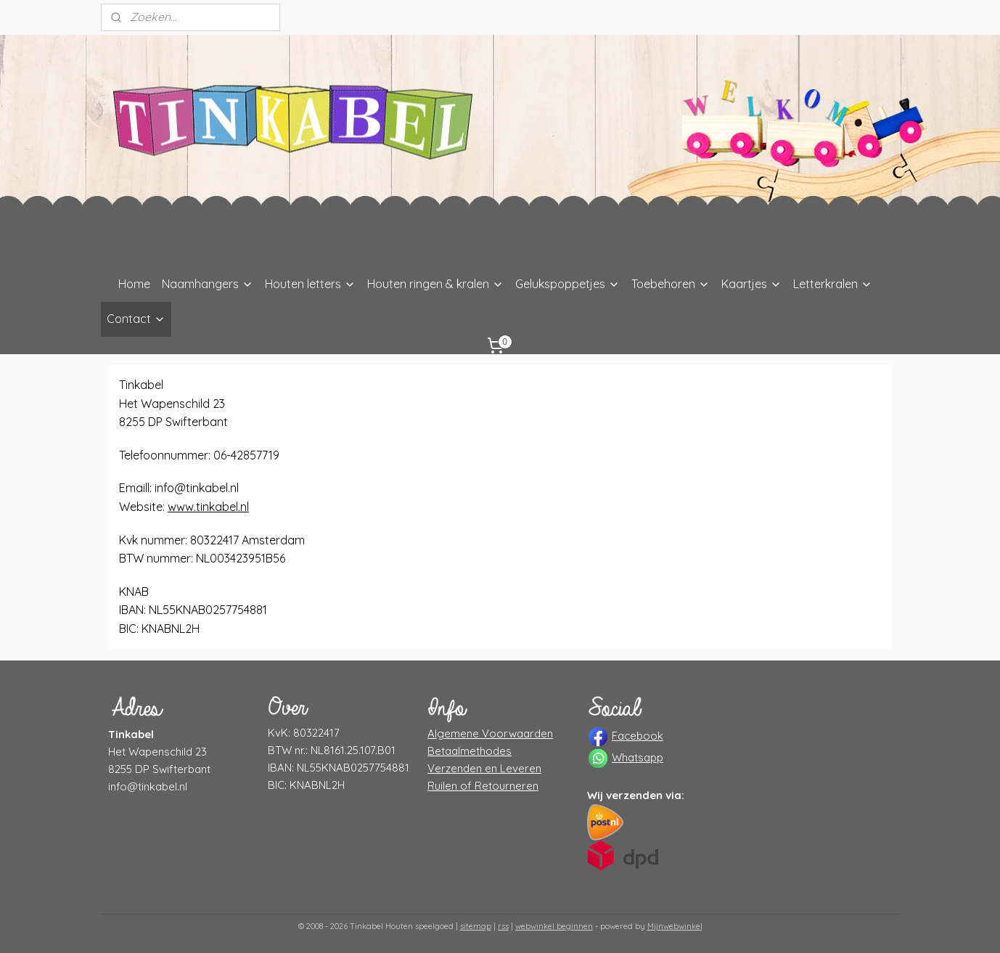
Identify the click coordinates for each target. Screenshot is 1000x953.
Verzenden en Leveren (484, 768)
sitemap (475, 926)
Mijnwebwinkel (674, 926)
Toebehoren (670, 284)
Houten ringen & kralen (435, 284)
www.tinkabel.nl (208, 506)
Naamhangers (207, 284)
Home (134, 284)
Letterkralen (832, 284)
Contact (136, 318)
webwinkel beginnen (554, 926)
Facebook (637, 736)
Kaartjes (751, 284)
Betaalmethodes (469, 751)
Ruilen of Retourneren (482, 786)
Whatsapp (637, 757)
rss (503, 926)
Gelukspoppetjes (567, 284)
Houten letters (310, 284)
